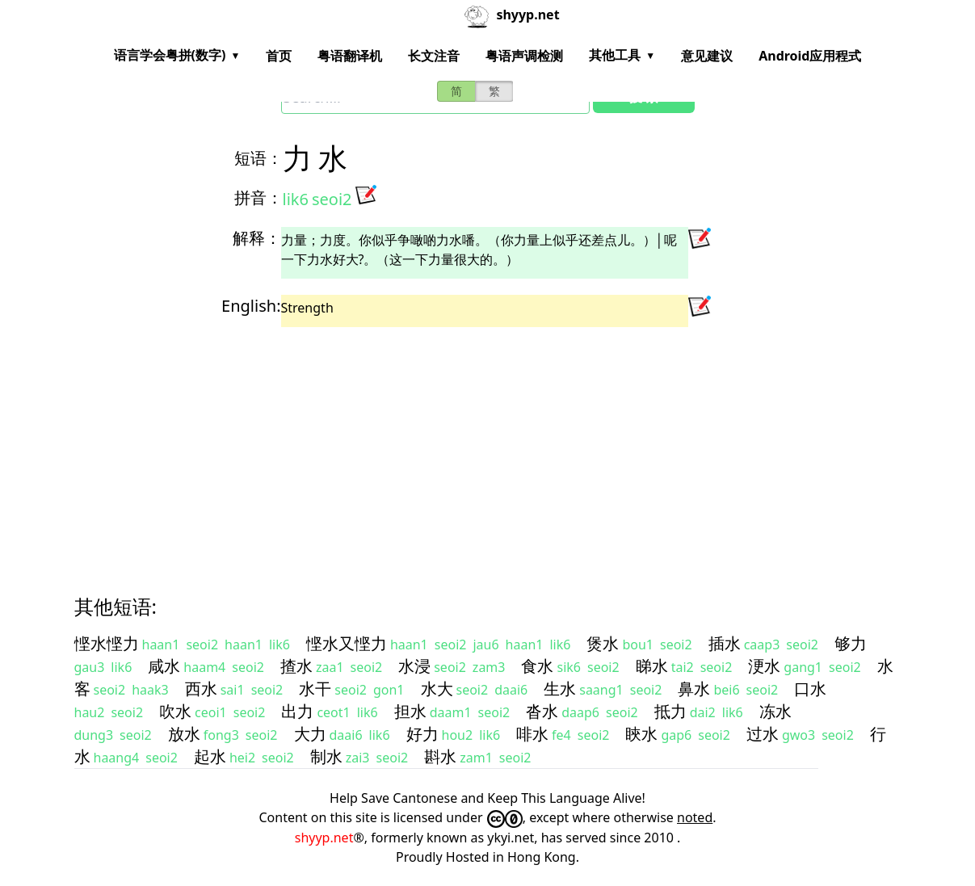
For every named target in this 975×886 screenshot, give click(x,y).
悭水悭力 (106, 643)
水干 (315, 688)
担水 (410, 711)
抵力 (670, 711)
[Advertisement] (488, 447)
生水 (560, 688)
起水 (210, 756)
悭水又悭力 (346, 643)
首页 (279, 56)
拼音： (258, 197)
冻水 (775, 711)
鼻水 (694, 688)
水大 (437, 688)
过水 (762, 734)
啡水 (532, 734)
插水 (724, 643)
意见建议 (707, 56)
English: (250, 306)
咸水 (164, 666)
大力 (310, 734)
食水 (537, 666)
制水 (326, 756)
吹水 (175, 711)
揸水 (296, 666)
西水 (201, 688)
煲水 (602, 643)
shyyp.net (324, 837)
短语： (258, 158)
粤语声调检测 (524, 56)
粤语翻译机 (349, 56)
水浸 (414, 666)
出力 (297, 711)
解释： (257, 238)
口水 (810, 688)
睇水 (652, 666)
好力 (422, 734)
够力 (850, 643)
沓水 (542, 711)
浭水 (764, 666)
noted (694, 817)
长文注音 (434, 56)
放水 (184, 734)
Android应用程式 (810, 56)
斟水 (440, 756)
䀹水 (641, 734)
